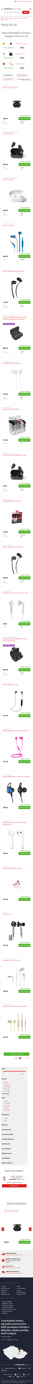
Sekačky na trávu (6, 1294)
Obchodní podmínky (7, 1307)
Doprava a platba (7, 1301)
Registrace (25, 1)
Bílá (5, 1101)
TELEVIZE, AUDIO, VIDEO (10, 18)
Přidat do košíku (24, 118)
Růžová (6, 1110)
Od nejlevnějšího (21, 75)
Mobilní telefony (21, 1292)
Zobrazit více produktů (16, 1054)
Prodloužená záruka (7, 1305)
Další (27, 1058)
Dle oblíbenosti (8, 75)
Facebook (22, 1368)
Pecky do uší (4, 20)
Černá (6, 1103)
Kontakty (4, 1313)
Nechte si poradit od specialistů (14, 1273)
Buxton (6, 1089)
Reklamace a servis (7, 1303)
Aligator (6, 1084)
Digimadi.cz (28, 1382)
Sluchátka (25, 18)
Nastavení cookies (7, 1311)
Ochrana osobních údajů (9, 1309)
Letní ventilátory (21, 1288)
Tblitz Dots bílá (19, 64)
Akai (5, 1082)
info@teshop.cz (11, 1368)
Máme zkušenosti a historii (13, 1267)
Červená (7, 1105)
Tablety (3, 1292)
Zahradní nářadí (21, 1294)
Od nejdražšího (8, 79)
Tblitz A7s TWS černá (21, 43)
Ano (5, 1118)
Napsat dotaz (14, 1185)
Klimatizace (4, 1290)
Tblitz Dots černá (20, 54)
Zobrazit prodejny (6, 1336)
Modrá (6, 1108)
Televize (19, 1290)
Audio (19, 18)
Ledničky (3, 1286)
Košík (30, 1)
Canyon (6, 1091)
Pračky (18, 1286)
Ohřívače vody (5, 1288)
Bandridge (7, 1086)
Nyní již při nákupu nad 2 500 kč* (14, 1255)
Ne (5, 1120)
